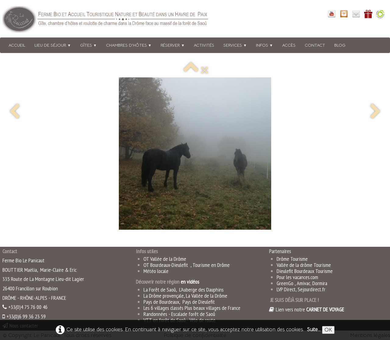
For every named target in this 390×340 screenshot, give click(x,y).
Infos (264, 45)
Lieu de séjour (52, 45)
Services (235, 45)
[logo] (113, 20)
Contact (315, 45)
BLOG (340, 45)
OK (328, 330)
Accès (289, 45)
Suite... (314, 329)
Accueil (17, 45)
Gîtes (88, 45)
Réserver (173, 45)
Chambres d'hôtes (129, 45)
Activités (204, 45)
